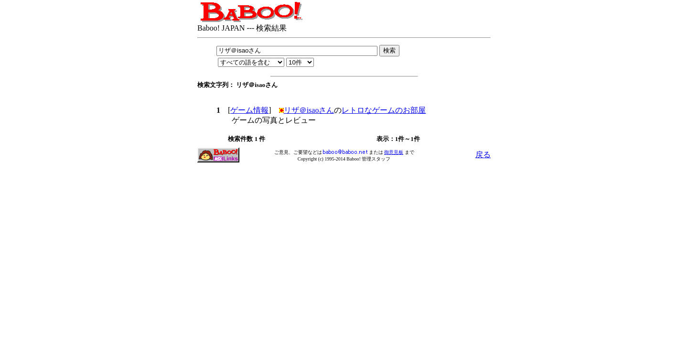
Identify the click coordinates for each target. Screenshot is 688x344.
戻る (483, 154)
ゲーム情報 (249, 110)
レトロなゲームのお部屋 (384, 110)
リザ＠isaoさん (309, 110)
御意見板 (393, 152)
